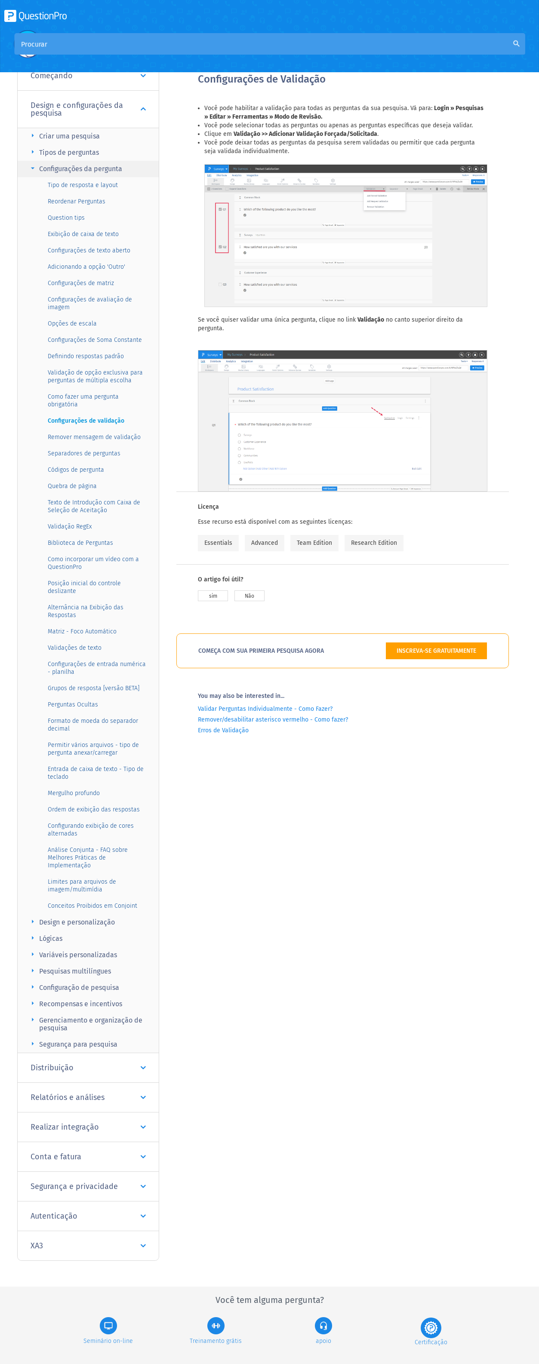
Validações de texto (75, 647)
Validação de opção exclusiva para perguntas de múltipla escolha (95, 376)
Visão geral (215, 52)
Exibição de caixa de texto (83, 234)
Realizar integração (88, 1127)
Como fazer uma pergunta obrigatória (83, 400)
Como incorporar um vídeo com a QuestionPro (93, 563)
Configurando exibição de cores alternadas (91, 829)
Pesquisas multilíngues (69, 970)
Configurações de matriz (81, 283)
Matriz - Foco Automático (82, 631)
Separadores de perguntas (84, 453)
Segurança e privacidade (88, 1186)
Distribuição (88, 1067)
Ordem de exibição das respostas (94, 809)
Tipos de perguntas (63, 152)
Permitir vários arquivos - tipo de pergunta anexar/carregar (93, 748)
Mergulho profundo (74, 793)
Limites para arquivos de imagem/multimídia (82, 885)
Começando (88, 75)
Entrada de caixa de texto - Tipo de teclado (96, 772)
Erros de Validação (223, 730)
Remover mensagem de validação (94, 437)
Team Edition (314, 543)
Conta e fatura (88, 1156)
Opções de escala (72, 323)
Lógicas (45, 938)
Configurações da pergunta (75, 168)
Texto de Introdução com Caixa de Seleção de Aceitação (94, 506)
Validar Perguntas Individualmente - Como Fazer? (265, 709)
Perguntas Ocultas (73, 704)
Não (249, 596)
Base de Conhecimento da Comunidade (304, 52)
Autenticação (88, 1216)
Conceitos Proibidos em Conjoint (92, 905)
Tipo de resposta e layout (83, 185)
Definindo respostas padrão (86, 356)
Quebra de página (72, 486)
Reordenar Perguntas (76, 201)
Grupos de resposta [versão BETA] (93, 688)
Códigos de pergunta (76, 469)
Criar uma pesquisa (64, 135)
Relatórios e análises (88, 1097)
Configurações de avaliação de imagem (90, 303)
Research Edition (374, 543)
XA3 (88, 1245)
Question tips (66, 217)
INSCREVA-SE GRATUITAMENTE (436, 650)
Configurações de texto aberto (89, 250)
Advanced (264, 543)
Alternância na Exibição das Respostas (85, 611)
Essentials (218, 543)
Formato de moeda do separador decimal (93, 724)
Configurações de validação (86, 420)
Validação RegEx (70, 526)
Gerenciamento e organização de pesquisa (85, 1023)
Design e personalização (71, 921)
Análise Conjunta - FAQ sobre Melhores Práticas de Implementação (88, 857)
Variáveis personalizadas (72, 954)
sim (213, 596)
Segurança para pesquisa (72, 1043)
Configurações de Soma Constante (95, 340)
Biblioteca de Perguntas (80, 543)
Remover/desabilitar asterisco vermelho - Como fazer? (273, 719)
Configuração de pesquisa (73, 987)
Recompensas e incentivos (75, 1003)
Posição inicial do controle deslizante (84, 587)
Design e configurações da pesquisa (88, 109)
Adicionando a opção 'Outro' (86, 266)
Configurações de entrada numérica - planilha (97, 668)
